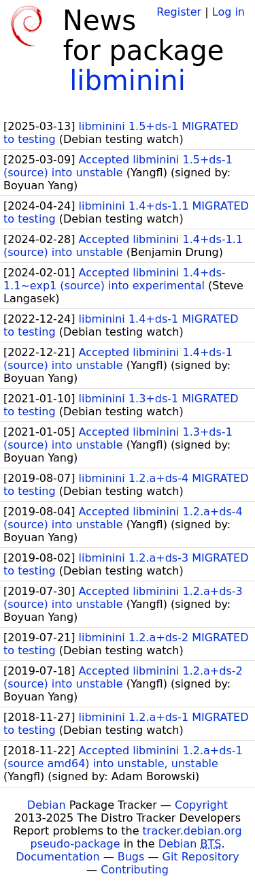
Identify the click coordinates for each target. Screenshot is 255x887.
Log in (228, 11)
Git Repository (201, 856)
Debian (46, 805)
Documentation (57, 856)
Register (178, 11)
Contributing (135, 869)
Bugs (131, 856)
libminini (127, 80)
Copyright (201, 805)
